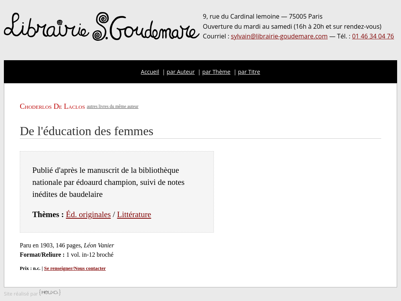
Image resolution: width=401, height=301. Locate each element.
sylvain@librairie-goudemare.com (279, 36)
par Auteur (180, 71)
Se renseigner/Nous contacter (75, 268)
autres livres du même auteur (113, 106)
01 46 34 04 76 (373, 36)
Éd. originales (88, 214)
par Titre (249, 71)
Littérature (134, 214)
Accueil (150, 71)
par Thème (216, 71)
